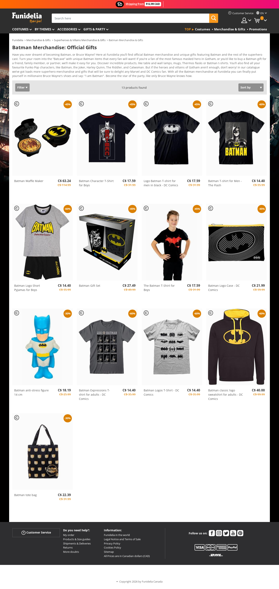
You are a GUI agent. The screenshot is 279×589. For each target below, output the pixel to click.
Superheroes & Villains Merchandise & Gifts (80, 40)
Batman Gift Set (89, 287)
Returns (68, 549)
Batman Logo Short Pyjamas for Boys (27, 289)
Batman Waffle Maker (28, 182)
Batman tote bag (25, 496)
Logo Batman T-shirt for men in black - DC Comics (161, 184)
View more (23, 77)
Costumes (20, 29)
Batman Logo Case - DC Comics (224, 289)
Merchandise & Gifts (38, 40)
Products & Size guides (76, 540)
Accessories (67, 29)
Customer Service (36, 534)
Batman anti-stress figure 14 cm (31, 394)
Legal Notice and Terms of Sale (122, 540)
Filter (21, 89)
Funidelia (17, 40)
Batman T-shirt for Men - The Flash (225, 184)
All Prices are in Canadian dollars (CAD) (127, 557)
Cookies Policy (112, 549)
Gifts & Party (94, 29)
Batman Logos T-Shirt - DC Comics (161, 394)
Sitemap (109, 553)
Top (188, 29)
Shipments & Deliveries (77, 545)
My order (68, 536)
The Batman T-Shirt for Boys (159, 289)
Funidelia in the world (117, 536)
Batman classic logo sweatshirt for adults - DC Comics (225, 396)
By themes (43, 29)
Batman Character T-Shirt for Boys (96, 184)
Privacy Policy (112, 545)
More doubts (71, 553)
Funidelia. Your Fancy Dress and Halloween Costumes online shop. (27, 18)
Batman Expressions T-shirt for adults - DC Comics (94, 396)
